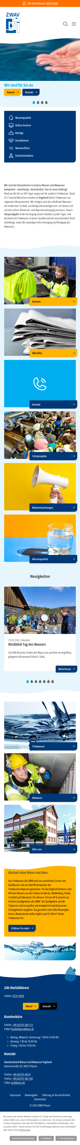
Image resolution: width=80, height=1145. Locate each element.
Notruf (29, 1006)
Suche (65, 24)
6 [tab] (49, 683)
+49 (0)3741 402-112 (22, 1025)
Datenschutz (40, 1099)
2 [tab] (39, 103)
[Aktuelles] (40, 332)
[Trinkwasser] (40, 725)
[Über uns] (40, 828)
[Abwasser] (40, 777)
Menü (74, 24)
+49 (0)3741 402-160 (22, 1078)
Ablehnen (46, 1138)
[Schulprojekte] (40, 435)
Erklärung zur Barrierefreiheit (56, 1095)
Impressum (15, 1095)
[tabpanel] (40, 67)
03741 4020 (52, 3)
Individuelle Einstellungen (23, 1138)
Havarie (11, 92)
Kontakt (29, 92)
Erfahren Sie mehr (20, 928)
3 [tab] (43, 103)
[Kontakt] (40, 383)
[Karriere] (40, 280)
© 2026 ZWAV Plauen (40, 1105)
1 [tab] (35, 103)
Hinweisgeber (31, 1095)
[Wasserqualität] (40, 538)
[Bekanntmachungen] (40, 486)
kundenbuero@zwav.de (22, 1029)
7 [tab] (53, 683)
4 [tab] (47, 103)
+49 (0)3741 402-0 (21, 1074)
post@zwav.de (18, 1083)
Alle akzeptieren (66, 1138)
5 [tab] (45, 683)
